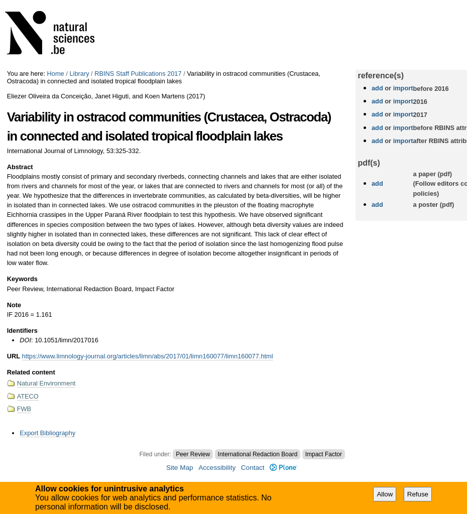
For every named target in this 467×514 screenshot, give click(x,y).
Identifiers (22, 330)
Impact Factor (323, 454)
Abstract (20, 167)
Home (55, 73)
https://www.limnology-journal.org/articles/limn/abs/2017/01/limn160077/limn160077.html (147, 356)
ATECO (28, 396)
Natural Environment (46, 383)
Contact (253, 467)
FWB (24, 409)
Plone (283, 467)
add (377, 88)
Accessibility (217, 467)
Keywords (22, 279)
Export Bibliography (47, 433)
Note (14, 305)
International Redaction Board (258, 454)
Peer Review (193, 454)
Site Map (179, 467)
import (402, 88)
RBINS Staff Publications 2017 (137, 73)
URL (13, 356)
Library (79, 73)
